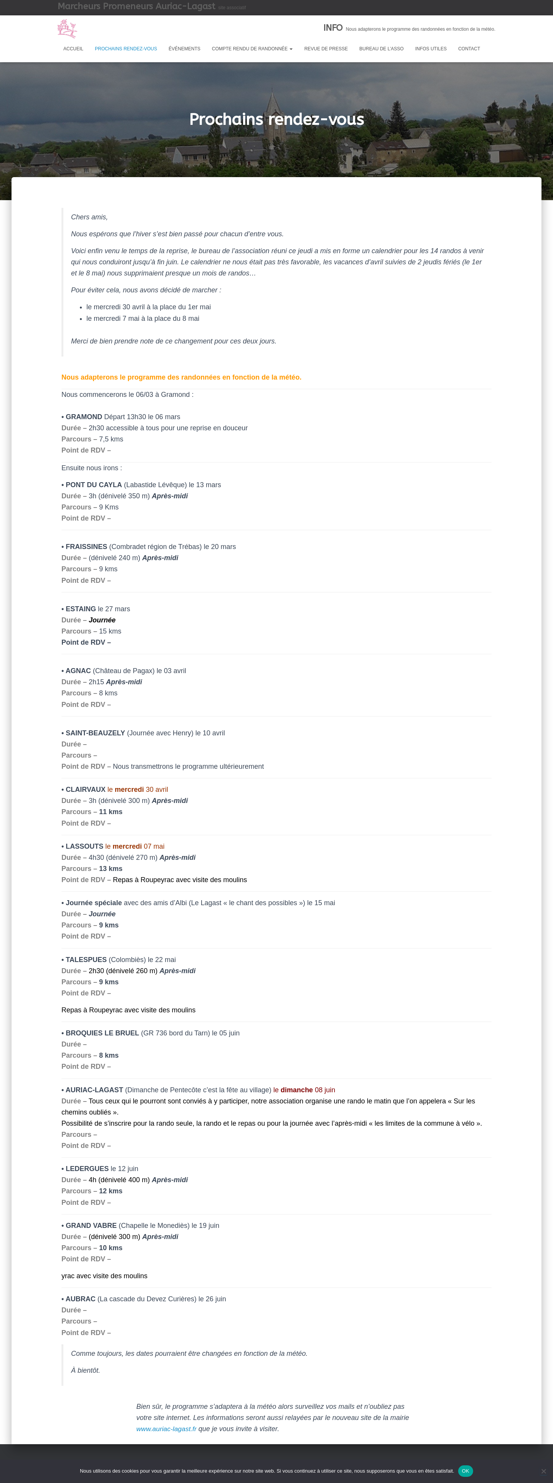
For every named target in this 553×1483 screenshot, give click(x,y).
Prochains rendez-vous (126, 48)
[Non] (543, 1471)
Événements (184, 48)
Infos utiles (431, 48)
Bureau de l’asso (381, 48)
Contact (469, 48)
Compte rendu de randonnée (252, 48)
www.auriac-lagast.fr (167, 1429)
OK (465, 1471)
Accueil (73, 48)
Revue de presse (326, 48)
